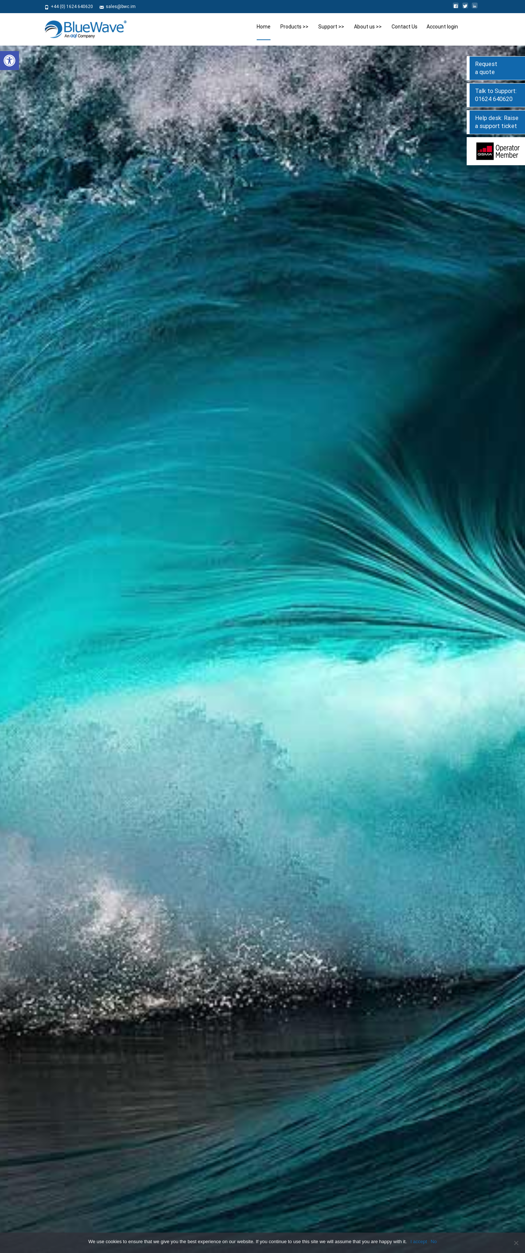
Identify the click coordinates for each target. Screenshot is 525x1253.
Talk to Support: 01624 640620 (496, 95)
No (434, 1241)
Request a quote (486, 68)
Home (264, 32)
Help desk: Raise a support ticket (496, 122)
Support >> (331, 32)
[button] (9, 60)
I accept (419, 1241)
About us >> (368, 32)
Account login (442, 32)
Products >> (294, 32)
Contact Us (404, 32)
